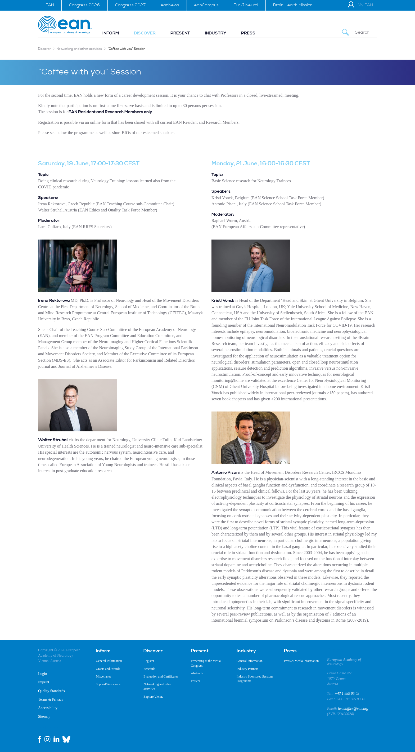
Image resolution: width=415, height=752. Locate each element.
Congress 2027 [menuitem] (130, 5)
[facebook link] (39, 739)
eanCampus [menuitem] (206, 5)
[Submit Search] (345, 32)
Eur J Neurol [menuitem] (246, 5)
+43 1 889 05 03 (347, 694)
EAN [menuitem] (50, 5)
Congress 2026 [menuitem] (84, 5)
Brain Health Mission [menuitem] (293, 5)
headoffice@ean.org (353, 709)
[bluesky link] (66, 739)
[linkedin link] (56, 739)
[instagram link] (47, 739)
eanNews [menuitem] (170, 5)
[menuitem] (111, 33)
